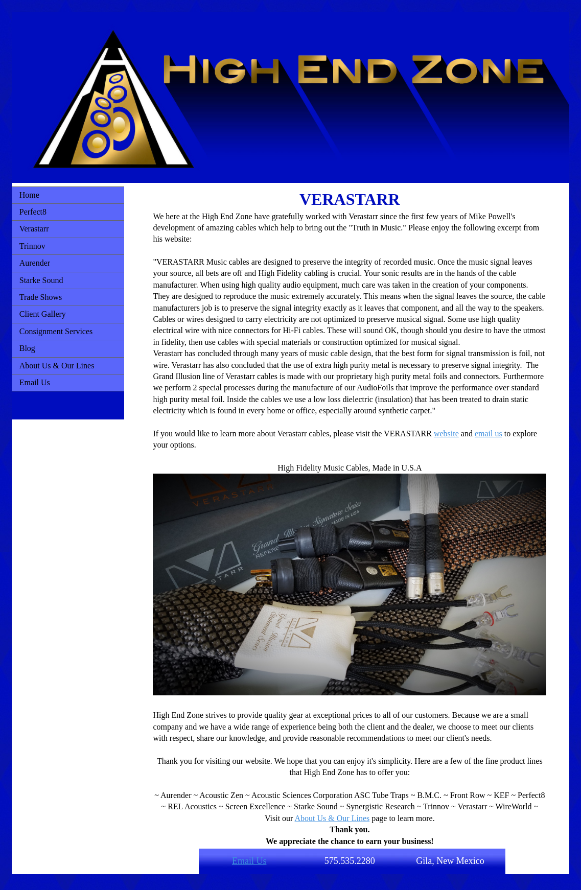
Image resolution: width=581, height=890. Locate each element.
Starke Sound (41, 280)
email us (488, 433)
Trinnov (32, 246)
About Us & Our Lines (57, 365)
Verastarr (34, 228)
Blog (27, 348)
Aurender (34, 263)
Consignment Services (56, 331)
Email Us (34, 382)
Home (29, 195)
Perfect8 (33, 211)
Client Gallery (42, 314)
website (446, 433)
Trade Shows (40, 297)
